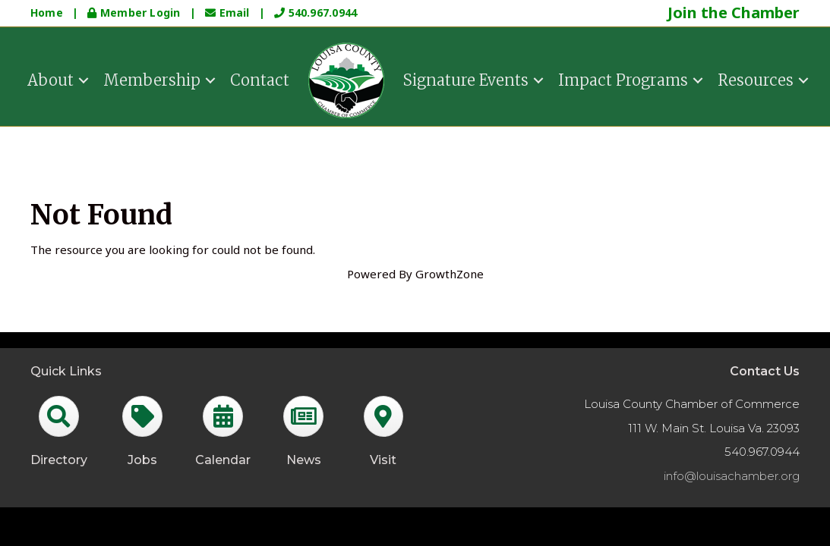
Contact (259, 78)
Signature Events (466, 78)
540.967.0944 (315, 12)
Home (46, 12)
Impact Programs (623, 78)
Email (229, 12)
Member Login (135, 12)
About (50, 78)
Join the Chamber (733, 12)
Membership (151, 78)
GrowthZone (449, 273)
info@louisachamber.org (732, 476)
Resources (756, 78)
